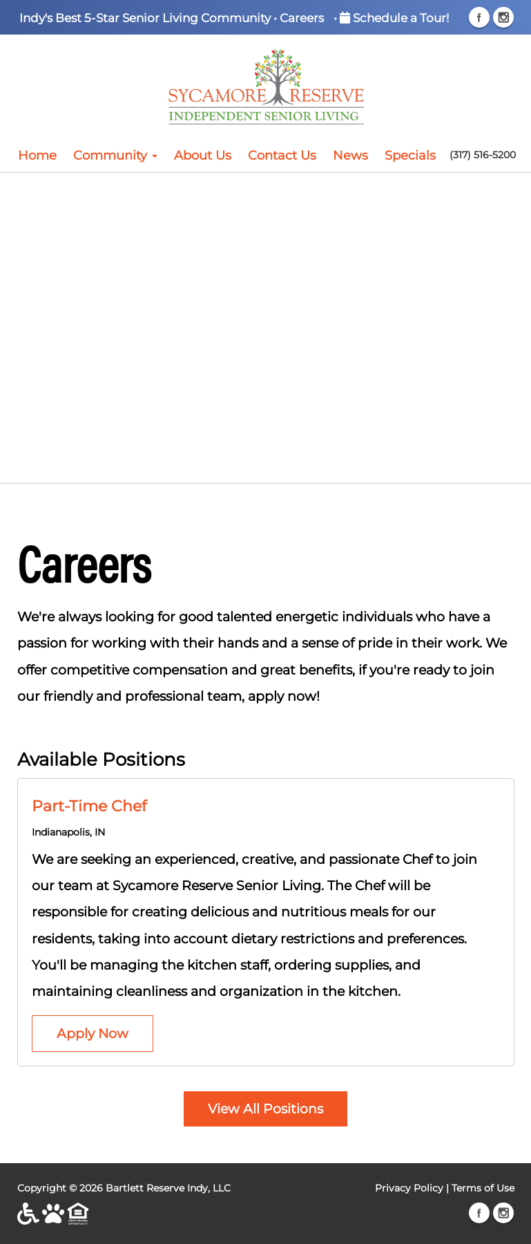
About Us (202, 155)
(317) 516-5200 (483, 155)
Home (37, 155)
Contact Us (282, 155)
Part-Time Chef (89, 806)
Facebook (479, 17)
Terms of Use (483, 1188)
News (350, 155)
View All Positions (265, 1108)
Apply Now (92, 1033)
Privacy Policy (409, 1188)
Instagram (503, 17)
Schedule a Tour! (394, 17)
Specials (410, 155)
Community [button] (115, 155)
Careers (302, 17)
